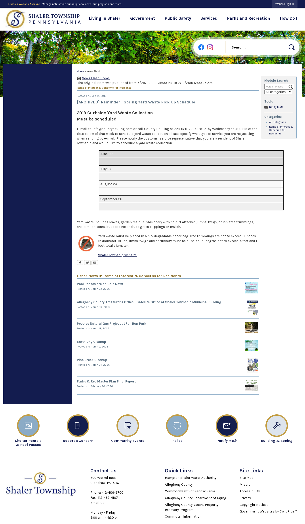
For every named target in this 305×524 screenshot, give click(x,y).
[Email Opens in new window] (95, 263)
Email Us (97, 503)
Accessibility (250, 491)
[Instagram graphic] (210, 47)
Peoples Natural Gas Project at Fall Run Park (111, 324)
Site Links (251, 471)
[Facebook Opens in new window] (80, 263)
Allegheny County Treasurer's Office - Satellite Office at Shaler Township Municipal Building (149, 302)
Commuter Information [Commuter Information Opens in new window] (183, 516)
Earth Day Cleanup (91, 342)
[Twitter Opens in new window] (87, 263)
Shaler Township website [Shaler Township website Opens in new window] (117, 255)
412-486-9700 (112, 493)
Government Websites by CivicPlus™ (268, 511)
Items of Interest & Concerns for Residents (281, 130)
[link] (284, 4)
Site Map (247, 478)
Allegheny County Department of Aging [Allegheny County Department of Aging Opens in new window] (195, 498)
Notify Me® (276, 107)
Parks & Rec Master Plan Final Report (106, 381)
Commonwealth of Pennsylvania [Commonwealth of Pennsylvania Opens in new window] (190, 491)
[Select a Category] (278, 91)
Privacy (245, 498)
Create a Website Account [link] (24, 4)
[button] (292, 47)
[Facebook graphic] (201, 47)
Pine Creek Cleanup (92, 360)
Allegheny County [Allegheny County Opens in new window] (179, 485)
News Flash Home (96, 78)
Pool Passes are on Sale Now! (100, 284)
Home (80, 71)
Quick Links (179, 471)
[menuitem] (104, 19)
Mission (246, 485)
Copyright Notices (254, 505)
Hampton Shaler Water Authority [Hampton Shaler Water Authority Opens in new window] (190, 478)
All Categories (277, 122)
